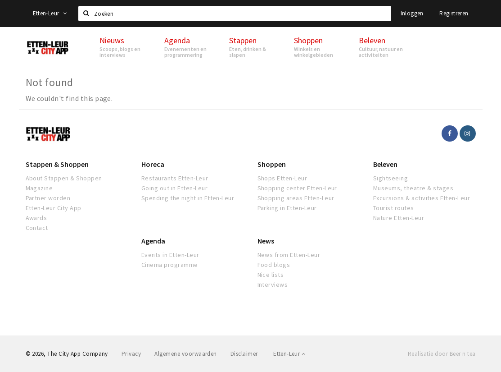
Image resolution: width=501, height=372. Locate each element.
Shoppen (271, 164)
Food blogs (273, 265)
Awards (36, 218)
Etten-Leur (50, 13)
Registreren (453, 13)
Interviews (272, 284)
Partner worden (48, 198)
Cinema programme (169, 265)
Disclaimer (244, 354)
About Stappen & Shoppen (64, 178)
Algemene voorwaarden (185, 354)
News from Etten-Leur (288, 255)
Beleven (385, 164)
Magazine (39, 188)
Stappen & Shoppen (57, 164)
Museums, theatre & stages (413, 188)
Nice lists (270, 275)
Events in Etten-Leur (170, 255)
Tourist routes (393, 208)
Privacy (131, 354)
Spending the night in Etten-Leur (187, 198)
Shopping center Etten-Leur (297, 188)
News (265, 240)
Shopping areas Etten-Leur (295, 198)
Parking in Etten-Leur (287, 208)
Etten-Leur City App (53, 208)
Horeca (152, 164)
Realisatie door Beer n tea (441, 354)
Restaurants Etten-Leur (174, 178)
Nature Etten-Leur (398, 218)
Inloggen (412, 13)
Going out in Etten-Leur (174, 188)
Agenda (153, 240)
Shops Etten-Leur (282, 178)
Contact (37, 228)
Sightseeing (390, 178)
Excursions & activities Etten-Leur (421, 198)
